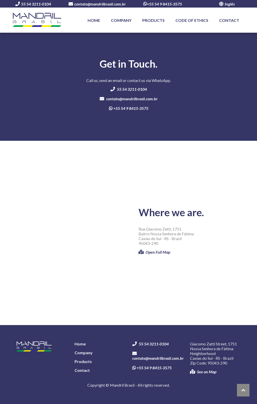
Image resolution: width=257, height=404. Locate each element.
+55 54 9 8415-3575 (162, 4)
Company (121, 20)
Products (153, 20)
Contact (229, 20)
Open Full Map (154, 252)
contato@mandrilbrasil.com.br (97, 4)
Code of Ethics (191, 20)
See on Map (203, 371)
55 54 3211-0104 (33, 4)
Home (94, 20)
